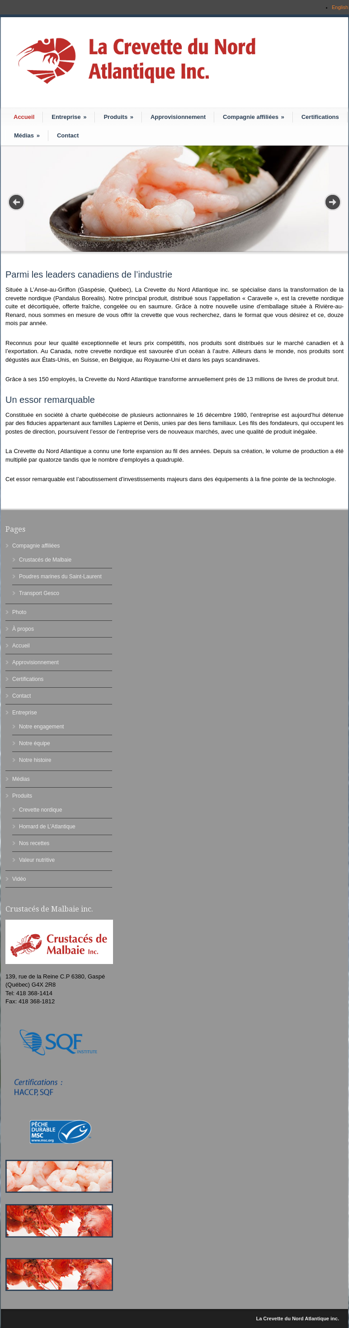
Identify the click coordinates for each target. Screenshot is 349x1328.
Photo (19, 612)
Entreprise (69, 116)
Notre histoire (35, 760)
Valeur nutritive (37, 860)
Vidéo (19, 879)
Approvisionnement (178, 116)
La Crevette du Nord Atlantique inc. (297, 1318)
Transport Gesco (39, 593)
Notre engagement (41, 726)
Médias (27, 135)
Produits (118, 116)
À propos (23, 629)
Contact (68, 135)
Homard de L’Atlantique (47, 826)
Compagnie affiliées (253, 116)
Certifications (320, 116)
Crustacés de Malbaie (45, 560)
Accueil (24, 116)
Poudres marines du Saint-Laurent (60, 576)
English (340, 7)
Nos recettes (34, 843)
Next (332, 202)
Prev (16, 202)
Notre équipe (34, 743)
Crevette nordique (40, 810)
